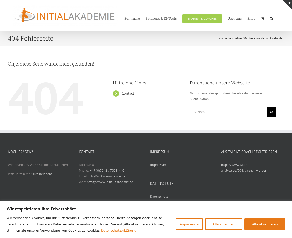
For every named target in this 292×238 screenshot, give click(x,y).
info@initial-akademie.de (107, 176)
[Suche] (271, 112)
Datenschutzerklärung (118, 230)
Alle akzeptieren (265, 224)
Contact (128, 93)
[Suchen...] (228, 112)
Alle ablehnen (224, 224)
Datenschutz (159, 196)
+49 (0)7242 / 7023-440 (107, 170)
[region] (146, 219)
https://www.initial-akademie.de (110, 182)
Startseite (225, 38)
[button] (271, 18)
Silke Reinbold (41, 174)
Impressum (158, 165)
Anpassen (187, 224)
